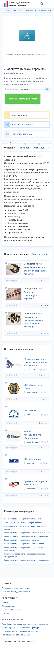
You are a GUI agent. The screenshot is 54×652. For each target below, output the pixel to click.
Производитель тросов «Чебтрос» (36, 483)
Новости (5, 613)
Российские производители (18, 11)
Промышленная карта (11, 610)
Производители (9, 606)
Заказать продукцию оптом (23, 98)
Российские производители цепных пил (22, 540)
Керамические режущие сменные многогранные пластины (33, 322)
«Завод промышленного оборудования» (32, 434)
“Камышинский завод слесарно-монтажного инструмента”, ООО (35, 362)
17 (45, 370)
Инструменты (51, 11)
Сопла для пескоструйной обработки (31, 295)
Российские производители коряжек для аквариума (25, 624)
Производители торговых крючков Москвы (20, 631)
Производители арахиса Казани (16, 635)
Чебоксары (30, 489)
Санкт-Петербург (32, 442)
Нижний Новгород (32, 392)
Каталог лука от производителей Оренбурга (21, 627)
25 (45, 463)
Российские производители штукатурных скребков (26, 560)
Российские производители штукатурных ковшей (26, 536)
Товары (5, 602)
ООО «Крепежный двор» (33, 387)
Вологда (29, 463)
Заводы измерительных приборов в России (23, 522)
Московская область (32, 11)
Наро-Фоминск (41, 11)
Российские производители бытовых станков (24, 519)
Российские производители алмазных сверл (24, 544)
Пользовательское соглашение (15, 588)
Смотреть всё (40, 254)
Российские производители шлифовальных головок (27, 533)
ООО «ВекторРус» (32, 459)
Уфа (27, 415)
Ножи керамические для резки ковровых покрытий (34, 270)
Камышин (29, 370)
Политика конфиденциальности (16, 592)
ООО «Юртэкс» (31, 410)
